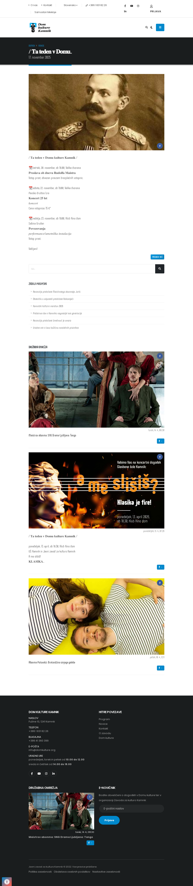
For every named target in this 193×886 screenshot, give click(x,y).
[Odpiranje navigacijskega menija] (160, 27)
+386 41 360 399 (39, 740)
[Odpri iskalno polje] (146, 27)
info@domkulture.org (42, 750)
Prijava (155, 9)
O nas (33, 5)
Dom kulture (106, 738)
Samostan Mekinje (45, 12)
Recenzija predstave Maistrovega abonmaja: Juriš (57, 291)
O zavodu (105, 733)
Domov (32, 45)
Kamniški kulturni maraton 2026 (48, 306)
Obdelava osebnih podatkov (72, 871)
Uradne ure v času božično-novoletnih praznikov (56, 327)
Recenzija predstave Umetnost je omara (52, 320)
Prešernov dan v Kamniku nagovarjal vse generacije (57, 313)
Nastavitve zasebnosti (106, 871)
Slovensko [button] (68, 5)
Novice (41, 45)
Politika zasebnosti (40, 871)
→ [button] (161, 441)
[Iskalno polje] (92, 268)
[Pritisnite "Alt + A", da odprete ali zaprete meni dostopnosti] (7, 881)
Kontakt (46, 5)
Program (104, 719)
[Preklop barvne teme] (151, 27)
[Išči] (159, 268)
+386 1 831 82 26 (38, 731)
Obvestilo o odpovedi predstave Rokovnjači (53, 298)
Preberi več (157, 256)
